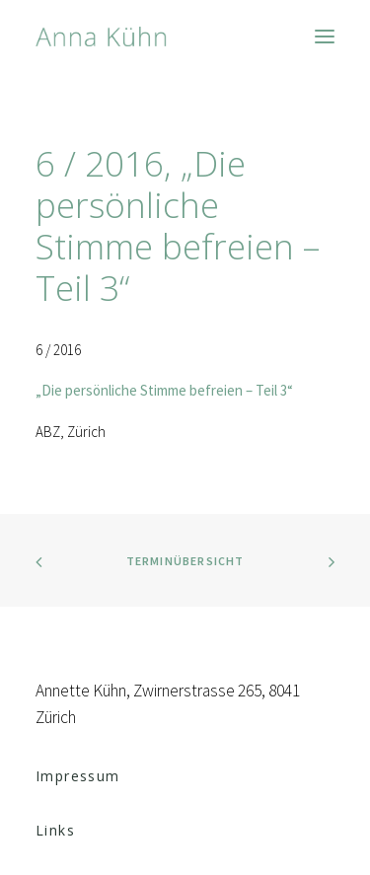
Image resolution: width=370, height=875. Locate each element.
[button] (324, 36)
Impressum (78, 775)
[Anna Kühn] (101, 36)
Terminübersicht (185, 560)
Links (55, 830)
